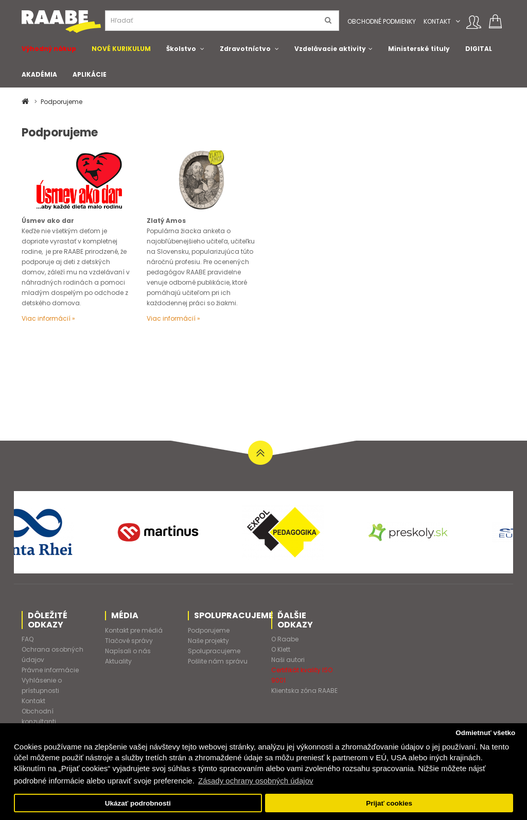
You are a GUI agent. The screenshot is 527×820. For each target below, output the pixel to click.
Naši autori (288, 659)
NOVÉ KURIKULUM (121, 48)
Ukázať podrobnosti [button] (138, 803)
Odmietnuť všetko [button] (485, 733)
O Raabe (284, 639)
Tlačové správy (129, 640)
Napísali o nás (128, 651)
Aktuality (118, 661)
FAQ (27, 639)
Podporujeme (61, 101)
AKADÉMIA (39, 74)
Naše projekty (208, 640)
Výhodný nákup (49, 48)
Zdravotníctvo (245, 48)
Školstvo (181, 48)
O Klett (280, 649)
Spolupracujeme (214, 651)
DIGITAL (478, 48)
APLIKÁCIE (90, 74)
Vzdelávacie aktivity (330, 48)
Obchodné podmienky (381, 21)
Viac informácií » (48, 318)
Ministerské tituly (419, 48)
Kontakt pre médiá (134, 630)
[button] (458, 21)
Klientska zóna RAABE (304, 690)
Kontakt (437, 21)
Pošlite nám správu (218, 661)
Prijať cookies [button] (389, 803)
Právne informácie (50, 670)
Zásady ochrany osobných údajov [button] (255, 780)
